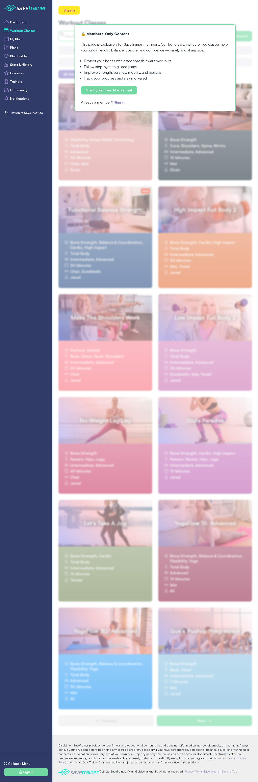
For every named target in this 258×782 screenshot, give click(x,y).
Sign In (69, 10)
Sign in (120, 103)
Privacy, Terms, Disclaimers (203, 771)
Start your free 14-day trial (109, 90)
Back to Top (231, 771)
